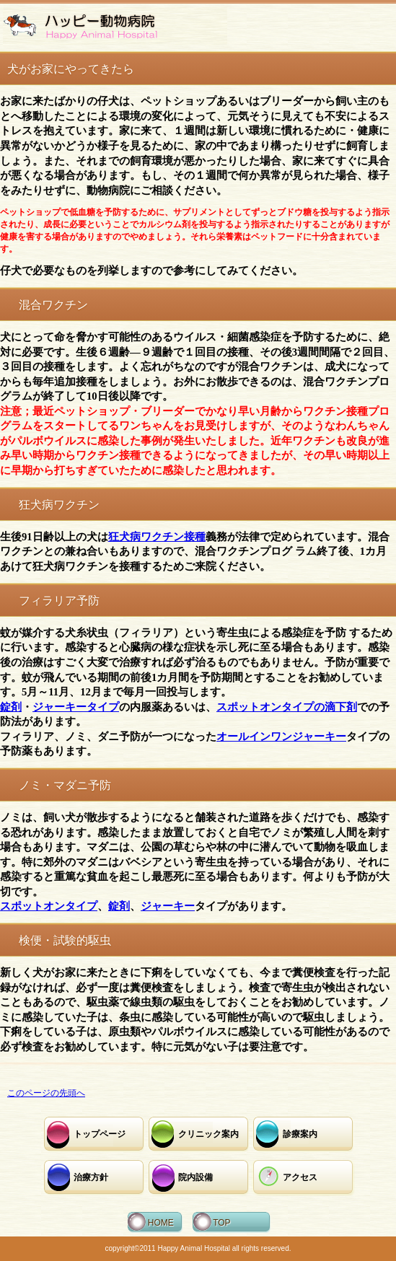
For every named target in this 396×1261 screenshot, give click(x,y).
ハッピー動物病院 (115, 26)
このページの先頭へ (46, 1093)
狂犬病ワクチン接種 (157, 536)
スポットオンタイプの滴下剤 (286, 707)
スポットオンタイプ (48, 906)
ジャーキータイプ (75, 707)
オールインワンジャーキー (281, 736)
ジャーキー (168, 906)
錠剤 (11, 707)
